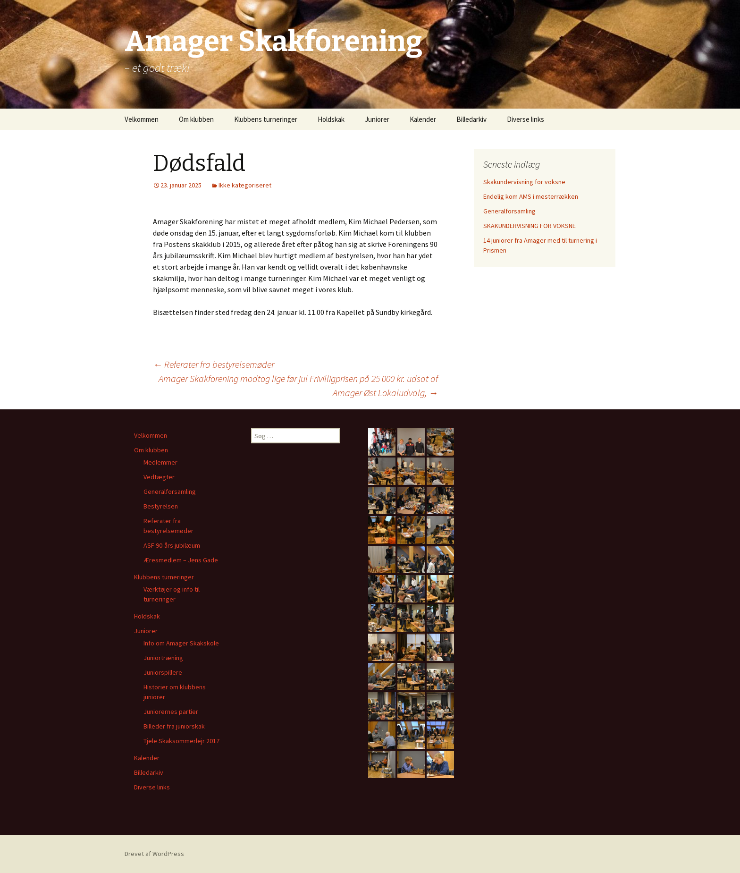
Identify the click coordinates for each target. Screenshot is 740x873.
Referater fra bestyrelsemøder (213, 364)
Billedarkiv (471, 119)
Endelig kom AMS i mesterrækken (530, 196)
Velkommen (142, 119)
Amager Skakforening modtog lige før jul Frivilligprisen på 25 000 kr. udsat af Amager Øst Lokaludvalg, (298, 385)
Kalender (423, 119)
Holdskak (331, 119)
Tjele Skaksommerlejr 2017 (181, 741)
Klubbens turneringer (265, 119)
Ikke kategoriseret (245, 185)
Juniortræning (163, 657)
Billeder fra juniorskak (174, 726)
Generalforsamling (509, 211)
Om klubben (196, 119)
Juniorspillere (162, 672)
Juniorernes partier (170, 711)
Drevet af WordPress (154, 853)
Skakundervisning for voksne (524, 182)
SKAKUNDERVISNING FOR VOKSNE (529, 225)
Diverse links (525, 119)
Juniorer (377, 119)
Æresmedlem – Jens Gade (180, 560)
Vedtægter (159, 477)
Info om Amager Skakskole (181, 643)
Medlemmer (160, 462)
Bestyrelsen (160, 506)
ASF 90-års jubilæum (171, 545)
